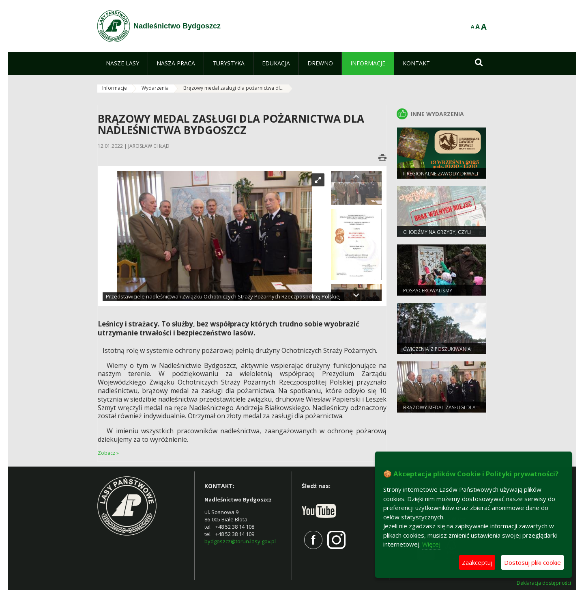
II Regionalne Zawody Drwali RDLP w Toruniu (440, 177)
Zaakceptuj (477, 562)
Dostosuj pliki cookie (532, 562)
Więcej (431, 544)
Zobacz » (108, 453)
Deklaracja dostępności (544, 583)
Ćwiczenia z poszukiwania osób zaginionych (437, 352)
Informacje (114, 87)
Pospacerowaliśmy (427, 290)
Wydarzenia (155, 87)
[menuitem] (122, 63)
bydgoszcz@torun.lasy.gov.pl (240, 541)
